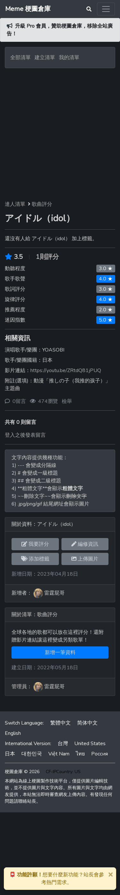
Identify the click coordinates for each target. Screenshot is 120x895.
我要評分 (35, 544)
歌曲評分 (42, 204)
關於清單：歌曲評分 (35, 615)
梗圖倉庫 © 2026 (22, 772)
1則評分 (47, 256)
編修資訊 (84, 544)
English (13, 733)
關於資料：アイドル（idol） (44, 524)
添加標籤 (35, 558)
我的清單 (69, 57)
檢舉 (67, 401)
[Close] (110, 874)
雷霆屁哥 (54, 593)
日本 (10, 753)
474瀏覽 (48, 401)
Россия (99, 753)
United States (90, 743)
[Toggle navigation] (106, 9)
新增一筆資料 (60, 652)
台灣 (63, 743)
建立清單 (45, 57)
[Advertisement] (60, 131)
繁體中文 (60, 722)
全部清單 (20, 57)
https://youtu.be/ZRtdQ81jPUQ (65, 370)
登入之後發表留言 (25, 435)
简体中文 (87, 722)
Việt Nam (58, 753)
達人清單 (15, 204)
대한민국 (31, 753)
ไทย (80, 753)
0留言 (19, 401)
